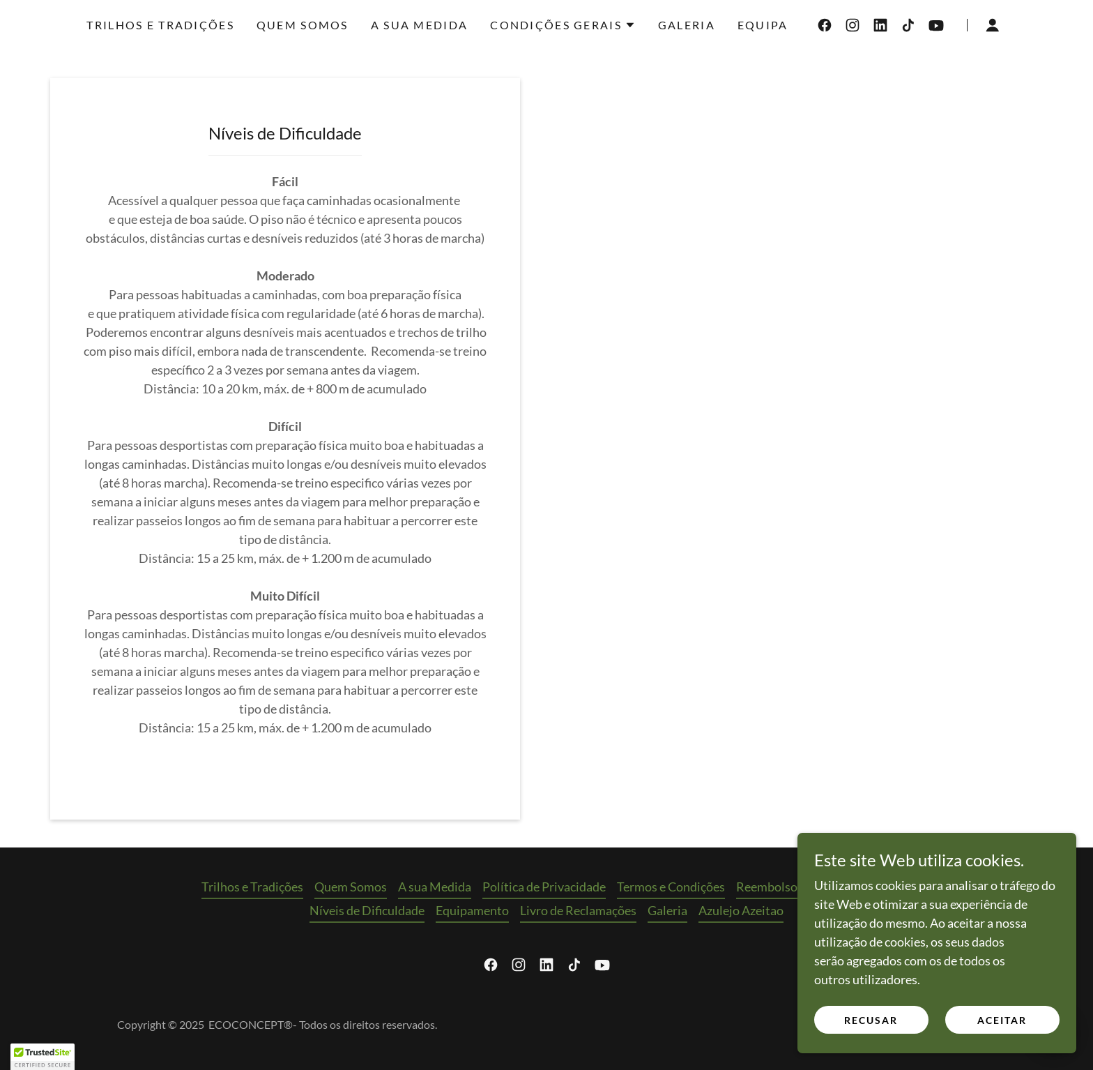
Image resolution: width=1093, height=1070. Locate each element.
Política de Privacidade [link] (544, 886)
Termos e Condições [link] (671, 886)
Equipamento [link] (472, 910)
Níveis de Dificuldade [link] (367, 910)
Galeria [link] (686, 24)
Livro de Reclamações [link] (578, 910)
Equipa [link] (762, 24)
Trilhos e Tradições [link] (160, 24)
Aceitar (1002, 1029)
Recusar (871, 1029)
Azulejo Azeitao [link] (741, 910)
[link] (825, 25)
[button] (563, 25)
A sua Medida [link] (419, 24)
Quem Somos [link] (303, 24)
